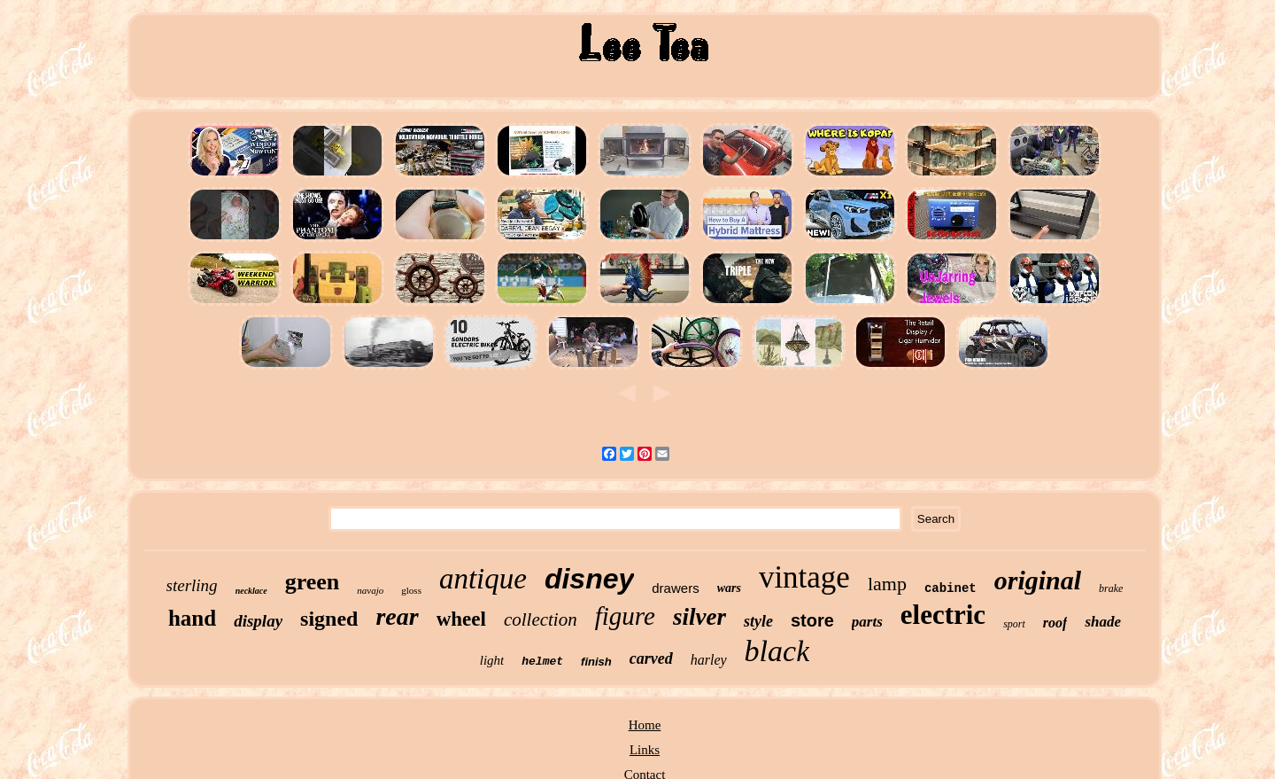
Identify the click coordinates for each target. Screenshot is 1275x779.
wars (729, 588)
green (312, 582)
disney (589, 579)
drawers (675, 588)
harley (709, 659)
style (758, 621)
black (777, 651)
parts (867, 621)
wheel (461, 619)
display (258, 621)
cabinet (950, 588)
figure (625, 616)
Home (645, 725)
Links (645, 750)
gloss (411, 590)
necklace (251, 591)
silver (699, 617)
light (492, 660)
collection (540, 619)
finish (596, 661)
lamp (887, 584)
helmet (542, 661)
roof (1055, 622)
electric (942, 614)
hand (192, 618)
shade (1103, 621)
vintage (804, 577)
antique (483, 579)
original (1037, 580)
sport (1014, 624)
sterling (192, 585)
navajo (370, 590)
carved (651, 658)
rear (396, 616)
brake (1111, 588)
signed (329, 618)
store (812, 620)
